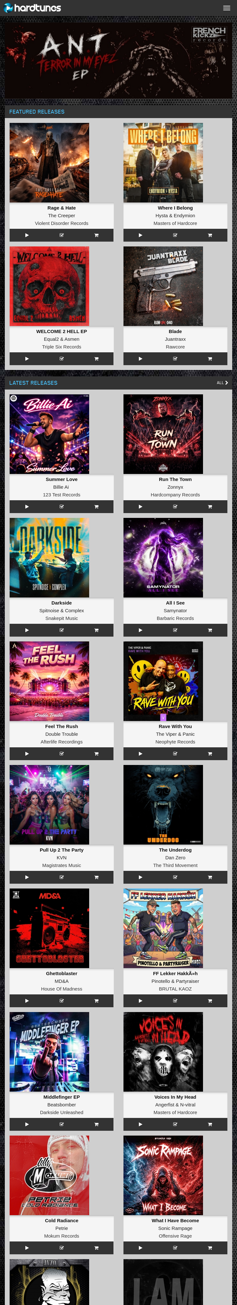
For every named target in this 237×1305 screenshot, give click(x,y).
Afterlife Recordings (62, 741)
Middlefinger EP (62, 1097)
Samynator (175, 610)
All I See (175, 602)
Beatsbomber (61, 1104)
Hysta (162, 215)
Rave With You (175, 726)
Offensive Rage (175, 1236)
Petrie (61, 1228)
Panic (189, 734)
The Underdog (175, 850)
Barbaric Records (175, 618)
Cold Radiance (61, 1220)
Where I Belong (175, 207)
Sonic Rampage (175, 1228)
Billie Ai (61, 487)
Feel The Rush (61, 726)
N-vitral (188, 1104)
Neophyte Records (175, 741)
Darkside (62, 602)
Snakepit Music (61, 618)
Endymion (184, 215)
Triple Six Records (61, 346)
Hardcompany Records (175, 494)
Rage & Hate (61, 207)
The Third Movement (175, 865)
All (222, 382)
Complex (74, 610)
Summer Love (62, 479)
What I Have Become (175, 1220)
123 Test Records (61, 494)
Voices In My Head (175, 1097)
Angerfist (164, 1104)
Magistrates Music (61, 865)
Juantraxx (175, 339)
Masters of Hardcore (175, 223)
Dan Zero (175, 857)
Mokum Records (61, 1236)
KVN (62, 857)
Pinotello (161, 981)
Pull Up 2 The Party (62, 850)
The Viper (166, 734)
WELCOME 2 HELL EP (61, 331)
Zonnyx (175, 487)
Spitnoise (49, 610)
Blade (175, 331)
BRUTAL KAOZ (175, 989)
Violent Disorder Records (61, 223)
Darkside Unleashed (61, 1112)
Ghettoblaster (61, 973)
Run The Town (175, 479)
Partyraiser (187, 981)
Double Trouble (61, 734)
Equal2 (51, 339)
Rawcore (175, 346)
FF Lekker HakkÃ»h (175, 973)
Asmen (72, 339)
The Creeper (61, 215)
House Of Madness (61, 989)
